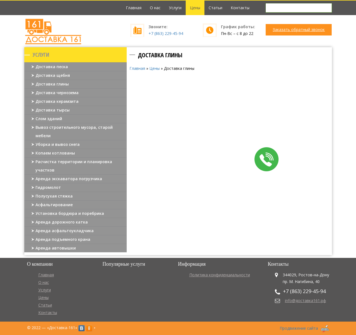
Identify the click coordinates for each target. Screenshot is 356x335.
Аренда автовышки (56, 248)
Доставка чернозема (57, 92)
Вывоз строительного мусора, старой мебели (74, 131)
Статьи (215, 7)
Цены (195, 7)
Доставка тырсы (53, 110)
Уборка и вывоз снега (58, 144)
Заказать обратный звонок (299, 29)
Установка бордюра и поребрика (70, 213)
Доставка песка (52, 66)
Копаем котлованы (55, 153)
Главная (134, 7)
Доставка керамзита (57, 101)
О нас (155, 7)
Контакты (240, 7)
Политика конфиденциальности (219, 274)
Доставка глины (52, 84)
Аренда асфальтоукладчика (65, 230)
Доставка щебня (53, 75)
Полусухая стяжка (54, 196)
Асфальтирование (54, 204)
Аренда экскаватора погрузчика (69, 178)
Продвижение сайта (299, 328)
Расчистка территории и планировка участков (74, 166)
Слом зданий (49, 118)
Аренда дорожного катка (62, 222)
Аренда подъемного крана (63, 239)
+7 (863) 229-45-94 (165, 33)
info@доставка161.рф (305, 300)
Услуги (175, 7)
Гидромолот (48, 187)
